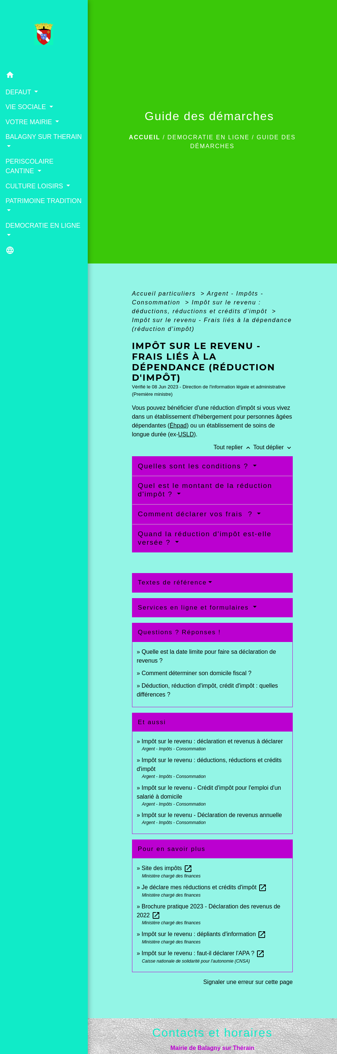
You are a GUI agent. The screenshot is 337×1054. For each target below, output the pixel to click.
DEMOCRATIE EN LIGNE (208, 137)
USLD (186, 434)
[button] (44, 76)
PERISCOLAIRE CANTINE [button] (29, 166)
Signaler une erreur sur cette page (248, 982)
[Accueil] (43, 34)
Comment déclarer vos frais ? (197, 514)
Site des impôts (167, 868)
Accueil (144, 137)
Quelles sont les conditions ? (194, 466)
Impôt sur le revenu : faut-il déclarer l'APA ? (203, 953)
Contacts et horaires (212, 1032)
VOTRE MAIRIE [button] (30, 122)
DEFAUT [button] (19, 92)
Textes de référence (172, 582)
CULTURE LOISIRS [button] (35, 186)
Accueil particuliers (165, 293)
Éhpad (178, 425)
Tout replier (233, 447)
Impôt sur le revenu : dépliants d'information (204, 934)
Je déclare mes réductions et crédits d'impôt (204, 887)
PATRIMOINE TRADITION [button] (43, 201)
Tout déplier (273, 447)
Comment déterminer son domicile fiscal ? (196, 673)
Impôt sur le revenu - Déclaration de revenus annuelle (212, 815)
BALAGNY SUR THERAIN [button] (44, 136)
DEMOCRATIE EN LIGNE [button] (43, 225)
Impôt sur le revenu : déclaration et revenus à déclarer (212, 741)
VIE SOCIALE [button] (27, 107)
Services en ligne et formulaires (194, 607)
